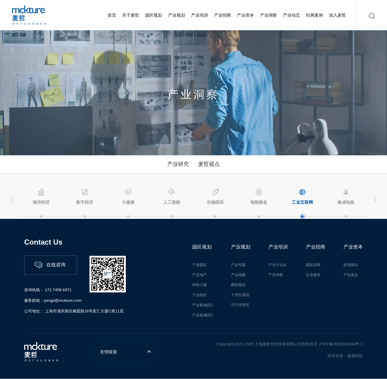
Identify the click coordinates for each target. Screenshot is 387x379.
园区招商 (313, 265)
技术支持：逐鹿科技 (345, 356)
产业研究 (178, 164)
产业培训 (199, 15)
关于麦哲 (130, 15)
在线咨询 (50, 265)
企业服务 (313, 275)
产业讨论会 (277, 265)
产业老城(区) (202, 315)
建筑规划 (238, 285)
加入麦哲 (337, 15)
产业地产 (199, 275)
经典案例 (314, 15)
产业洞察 (268, 15)
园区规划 (153, 15)
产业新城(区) (202, 305)
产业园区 (199, 265)
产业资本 (245, 15)
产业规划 (176, 15)
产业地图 (238, 275)
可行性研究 (240, 305)
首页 (112, 15)
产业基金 (350, 275)
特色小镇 (199, 285)
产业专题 (238, 265)
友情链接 (125, 351)
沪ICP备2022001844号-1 (340, 344)
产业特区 (199, 295)
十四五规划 (240, 295)
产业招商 (222, 15)
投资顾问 (350, 265)
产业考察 (275, 275)
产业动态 (291, 15)
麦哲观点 (209, 164)
